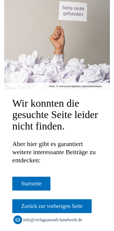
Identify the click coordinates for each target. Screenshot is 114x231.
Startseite (31, 183)
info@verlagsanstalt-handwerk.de (49, 219)
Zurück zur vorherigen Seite (52, 206)
